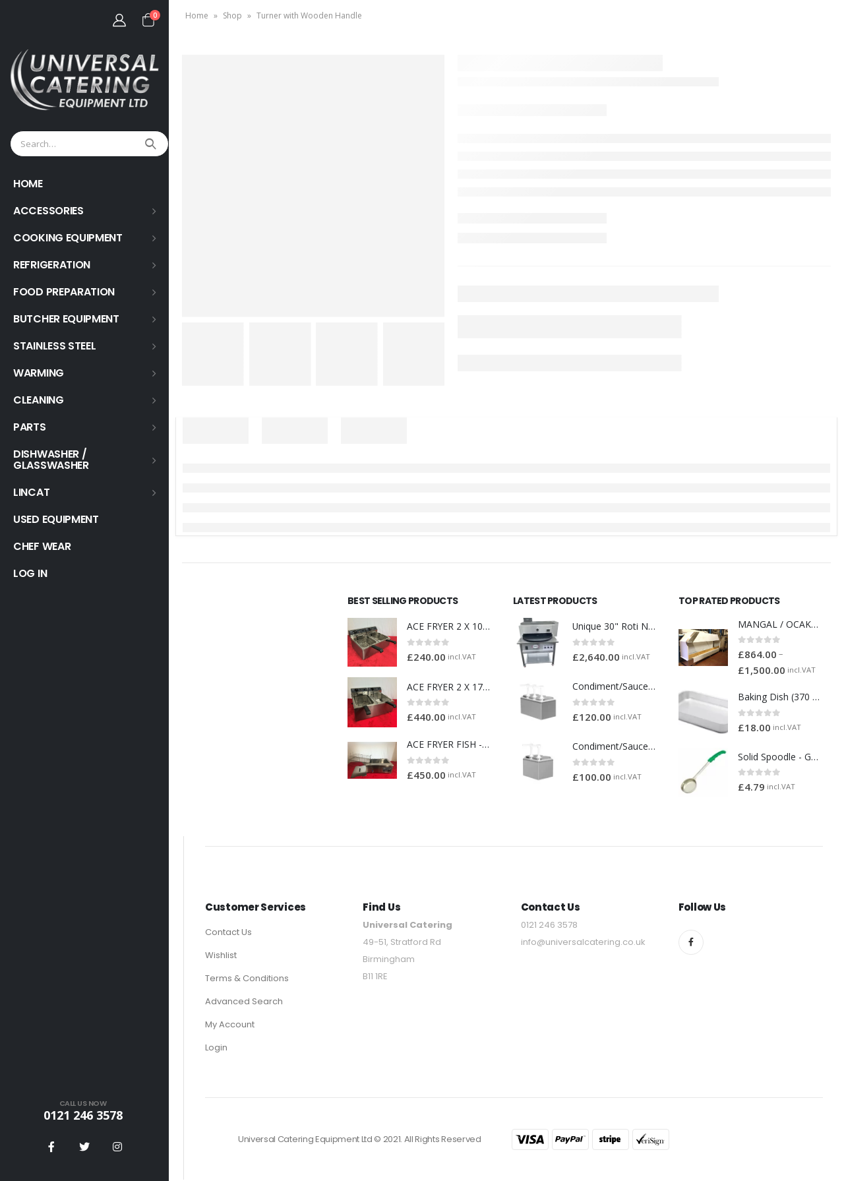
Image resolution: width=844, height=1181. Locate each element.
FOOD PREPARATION (64, 291)
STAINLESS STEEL (54, 345)
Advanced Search (244, 1002)
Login (216, 1049)
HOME (28, 183)
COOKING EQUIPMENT (68, 237)
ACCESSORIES (48, 210)
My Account (230, 1025)
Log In (30, 573)
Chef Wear (42, 546)
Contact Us (228, 933)
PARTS (29, 427)
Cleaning (38, 400)
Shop (232, 15)
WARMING (38, 372)
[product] (372, 642)
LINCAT (31, 492)
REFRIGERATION (51, 264)
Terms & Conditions (247, 979)
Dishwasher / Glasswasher (51, 459)
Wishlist (221, 956)
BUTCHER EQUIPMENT (66, 318)
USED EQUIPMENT (56, 519)
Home (196, 15)
